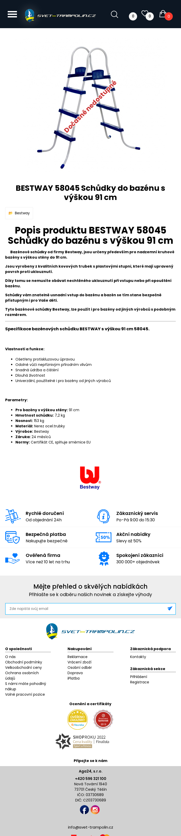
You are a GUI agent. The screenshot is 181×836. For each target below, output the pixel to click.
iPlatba (74, 678)
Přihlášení (138, 676)
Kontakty (138, 656)
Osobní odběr (80, 667)
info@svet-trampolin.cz (90, 827)
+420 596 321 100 (90, 778)
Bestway (22, 213)
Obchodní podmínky (23, 662)
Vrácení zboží (79, 662)
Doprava (75, 672)
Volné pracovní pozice (25, 694)
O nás (10, 656)
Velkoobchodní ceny (23, 667)
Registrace (139, 682)
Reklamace (78, 656)
